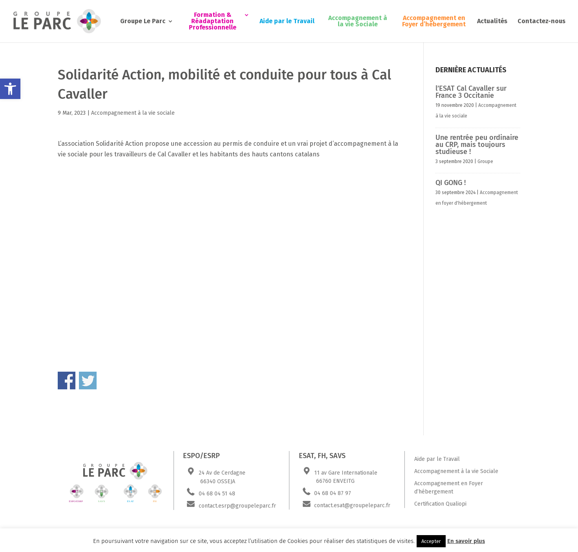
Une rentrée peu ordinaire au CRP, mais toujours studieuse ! (476, 144)
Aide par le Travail (287, 21)
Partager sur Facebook (66, 380)
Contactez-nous (541, 21)
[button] (10, 89)
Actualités (492, 21)
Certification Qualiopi (440, 504)
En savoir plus (466, 541)
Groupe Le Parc (142, 21)
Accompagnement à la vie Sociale (357, 21)
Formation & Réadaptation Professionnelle (212, 21)
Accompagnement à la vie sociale (133, 113)
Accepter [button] (431, 541)
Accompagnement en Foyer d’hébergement (434, 21)
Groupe (485, 161)
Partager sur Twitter (88, 380)
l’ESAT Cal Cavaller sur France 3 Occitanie (471, 92)
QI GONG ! (450, 182)
